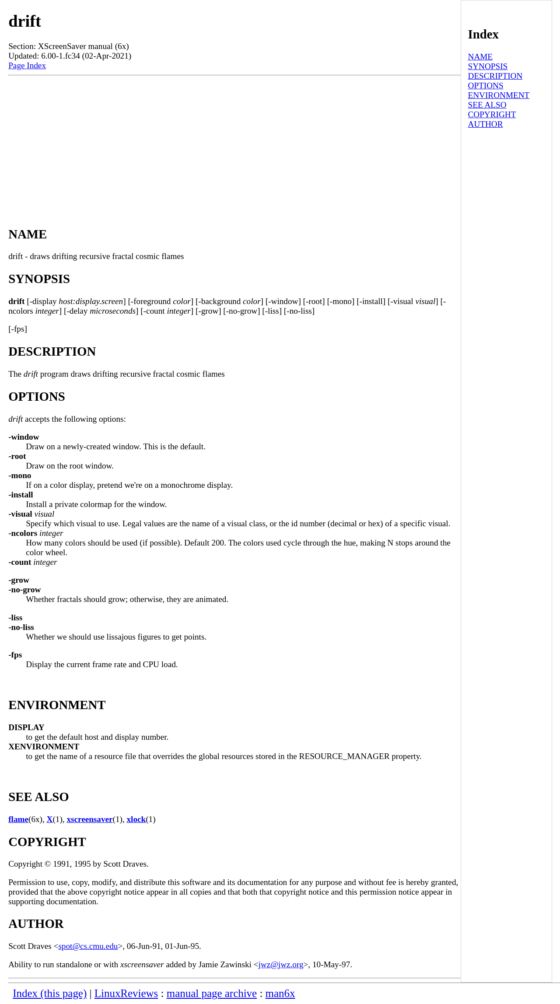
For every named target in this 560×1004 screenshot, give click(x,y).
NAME (480, 56)
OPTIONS (486, 85)
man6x (280, 993)
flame (18, 819)
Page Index (27, 65)
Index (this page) (50, 993)
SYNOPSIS (488, 66)
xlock (136, 819)
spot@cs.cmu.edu (88, 946)
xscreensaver (89, 819)
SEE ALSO (487, 104)
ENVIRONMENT (499, 95)
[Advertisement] (234, 141)
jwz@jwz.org (280, 964)
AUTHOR (485, 124)
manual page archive (212, 993)
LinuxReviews (126, 993)
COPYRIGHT (492, 114)
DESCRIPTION (495, 75)
